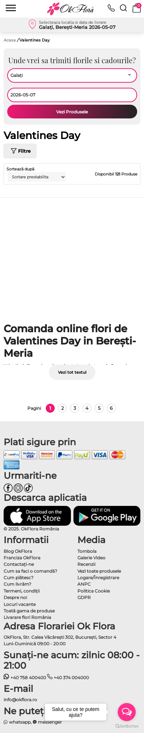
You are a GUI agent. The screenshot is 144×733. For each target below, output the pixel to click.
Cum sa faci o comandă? (30, 571)
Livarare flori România (27, 617)
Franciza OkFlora (22, 557)
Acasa (10, 40)
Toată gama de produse (29, 610)
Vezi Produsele (72, 111)
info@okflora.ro (20, 699)
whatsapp (17, 722)
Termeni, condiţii (22, 591)
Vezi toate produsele (99, 571)
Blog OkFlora (18, 551)
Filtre (20, 151)
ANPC (84, 584)
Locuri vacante (20, 604)
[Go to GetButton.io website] (126, 726)
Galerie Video (91, 557)
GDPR (84, 597)
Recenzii (86, 564)
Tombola (86, 551)
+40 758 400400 (25, 677)
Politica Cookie (93, 591)
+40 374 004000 (68, 677)
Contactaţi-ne (19, 564)
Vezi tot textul (72, 372)
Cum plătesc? (18, 577)
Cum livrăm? (17, 584)
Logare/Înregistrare (98, 577)
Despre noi (15, 597)
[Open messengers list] (127, 712)
